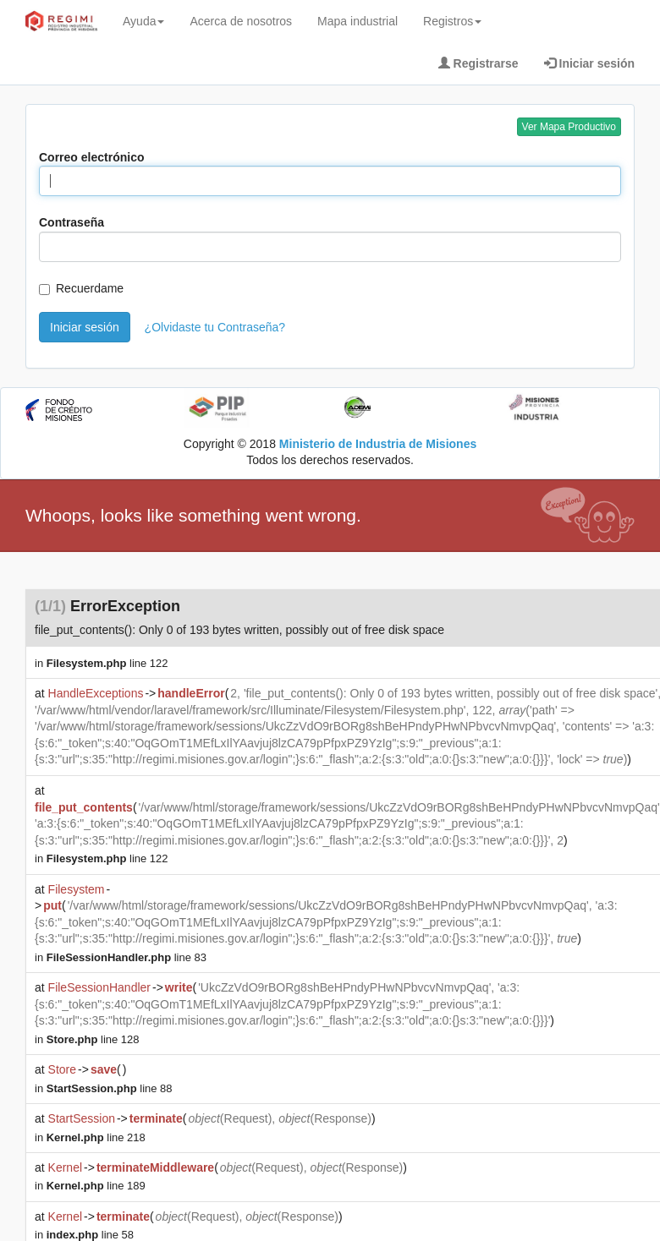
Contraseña (71, 222)
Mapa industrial (357, 21)
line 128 (93, 1039)
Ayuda (143, 21)
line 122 (107, 663)
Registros (452, 21)
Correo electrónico (91, 157)
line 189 (96, 1185)
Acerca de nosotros (241, 21)
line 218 (96, 1137)
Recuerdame (81, 288)
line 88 (110, 1088)
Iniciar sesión (84, 327)
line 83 (126, 957)
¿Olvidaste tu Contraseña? (215, 327)
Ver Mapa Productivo (569, 127)
